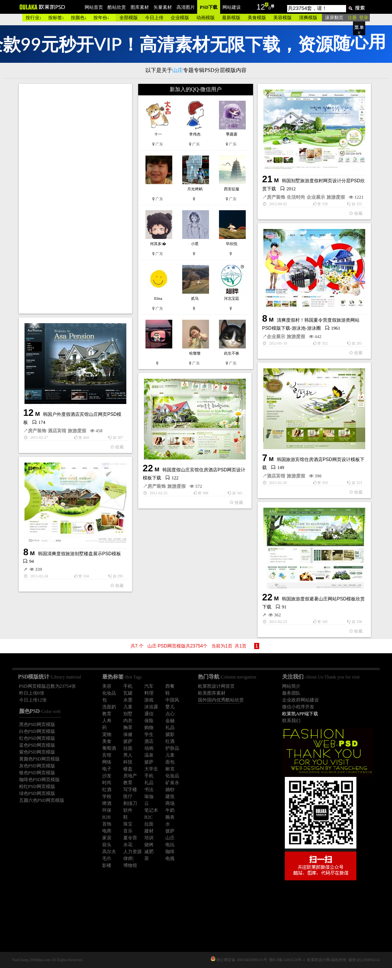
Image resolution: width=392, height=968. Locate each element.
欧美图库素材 (211, 693)
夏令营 (130, 837)
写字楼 (130, 789)
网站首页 (94, 7)
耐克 (170, 769)
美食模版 (257, 17)
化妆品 (109, 693)
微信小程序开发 (298, 707)
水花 (127, 844)
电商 (106, 831)
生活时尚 (296, 197)
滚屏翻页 (334, 17)
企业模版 (180, 17)
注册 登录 (358, 17)
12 (260, 7)
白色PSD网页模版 (37, 731)
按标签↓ (56, 17)
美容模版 (282, 17)
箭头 (106, 844)
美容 (106, 686)
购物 (149, 727)
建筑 (170, 796)
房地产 (130, 775)
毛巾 (106, 858)
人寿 (106, 720)
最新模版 (231, 17)
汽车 (149, 686)
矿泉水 (172, 782)
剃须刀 (130, 803)
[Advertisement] (76, 199)
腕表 (170, 817)
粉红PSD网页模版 (37, 786)
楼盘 (127, 769)
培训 (149, 837)
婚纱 (170, 789)
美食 (106, 741)
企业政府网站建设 (300, 700)
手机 (127, 686)
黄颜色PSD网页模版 (39, 759)
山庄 (170, 837)
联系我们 (291, 720)
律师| (128, 858)
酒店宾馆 (57, 430)
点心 (170, 713)
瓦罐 (127, 693)
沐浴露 (151, 707)
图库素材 (140, 7)
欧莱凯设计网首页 (216, 686)
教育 (106, 713)
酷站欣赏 (117, 7)
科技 (127, 762)
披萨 (127, 741)
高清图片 (185, 7)
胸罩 (127, 727)
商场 (170, 803)
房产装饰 (276, 197)
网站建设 (231, 7)
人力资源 (132, 851)
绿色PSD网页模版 (37, 793)
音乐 (127, 831)
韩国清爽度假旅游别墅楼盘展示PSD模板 (79, 553)
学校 (106, 796)
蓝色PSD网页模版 (37, 745)
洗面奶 (109, 707)
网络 (106, 762)
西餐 (170, 686)
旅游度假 (336, 197)
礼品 (170, 727)
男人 (127, 755)
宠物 (106, 734)
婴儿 (170, 707)
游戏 (149, 700)
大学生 (151, 769)
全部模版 (128, 17)
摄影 (170, 734)
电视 (170, 858)
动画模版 (205, 17)
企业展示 (316, 197)
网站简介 (291, 686)
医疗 (127, 796)
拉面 (127, 748)
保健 (127, 734)
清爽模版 (308, 17)
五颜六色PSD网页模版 (41, 800)
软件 (127, 810)
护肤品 (172, 748)
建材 (149, 831)
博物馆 (130, 865)
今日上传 (154, 17)
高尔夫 (109, 851)
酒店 (149, 741)
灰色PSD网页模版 (37, 766)
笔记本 (151, 810)
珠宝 (127, 824)
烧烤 (149, 844)
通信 (149, 713)
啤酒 (106, 803)
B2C (148, 817)
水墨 (127, 700)
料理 (149, 693)
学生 (149, 734)
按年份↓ (101, 17)
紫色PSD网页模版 (37, 752)
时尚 (106, 782)
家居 (106, 837)
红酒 (170, 741)
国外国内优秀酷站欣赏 (221, 700)
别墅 (127, 713)
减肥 (149, 851)
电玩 (170, 844)
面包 (170, 762)
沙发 (106, 775)
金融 (170, 720)
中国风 (172, 700)
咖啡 (170, 851)
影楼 (106, 865)
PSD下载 (209, 7)
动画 (149, 748)
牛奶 (170, 810)
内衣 (127, 720)
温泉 (149, 755)
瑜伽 (149, 796)
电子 (106, 769)
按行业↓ (34, 17)
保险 (149, 720)
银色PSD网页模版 (37, 772)
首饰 (106, 824)
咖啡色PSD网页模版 (39, 779)
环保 (106, 810)
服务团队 (291, 693)
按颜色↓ (79, 17)
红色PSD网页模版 (37, 738)
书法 (149, 789)
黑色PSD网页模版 (37, 724)
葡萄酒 (109, 748)
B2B (106, 817)
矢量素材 (163, 7)
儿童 (127, 707)
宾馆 (106, 755)
